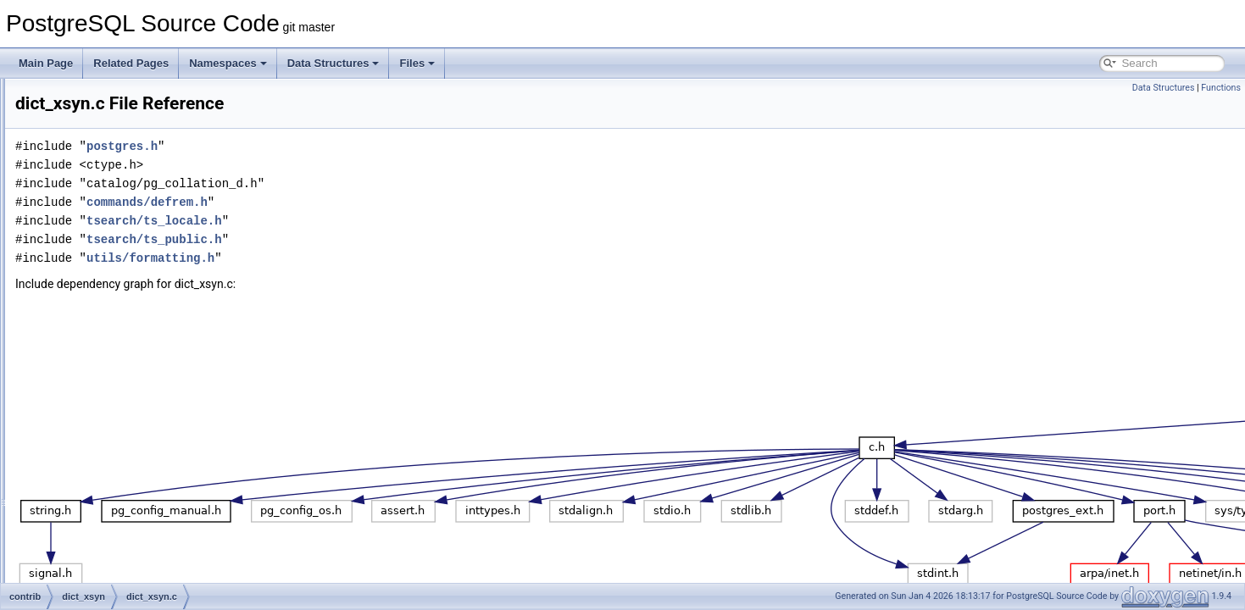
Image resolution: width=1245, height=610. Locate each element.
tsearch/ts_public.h (366, 239)
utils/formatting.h (362, 258)
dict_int (85, 302)
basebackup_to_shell (117, 134)
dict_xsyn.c (108, 339)
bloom (83, 171)
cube (80, 264)
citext (81, 246)
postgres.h (334, 146)
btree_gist (91, 227)
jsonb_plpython (103, 525)
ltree (79, 562)
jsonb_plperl (97, 507)
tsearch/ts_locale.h (366, 221)
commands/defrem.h (359, 202)
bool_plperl (94, 190)
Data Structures (333, 63)
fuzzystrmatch (100, 395)
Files (417, 63)
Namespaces (228, 63)
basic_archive (100, 152)
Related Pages (131, 63)
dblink (82, 283)
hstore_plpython (105, 451)
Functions (1221, 87)
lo (73, 544)
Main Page (46, 63)
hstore (83, 413)
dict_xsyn (90, 320)
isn (75, 488)
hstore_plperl (98, 432)
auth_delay (94, 97)
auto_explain (98, 115)
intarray (86, 469)
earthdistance (100, 357)
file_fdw (86, 376)
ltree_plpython (101, 581)
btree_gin (90, 208)
